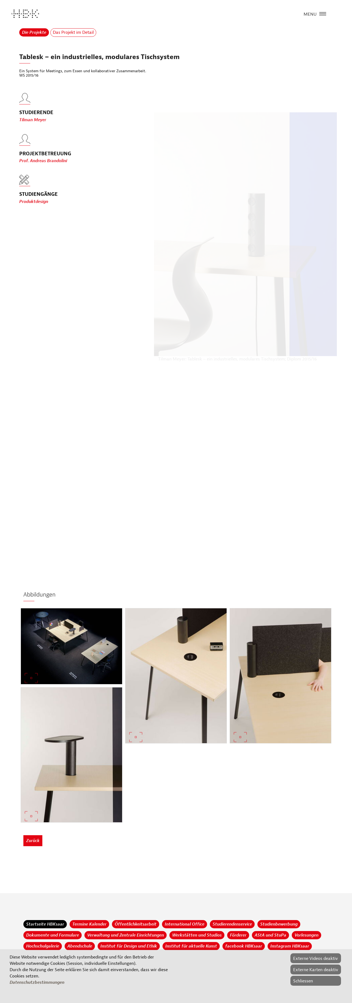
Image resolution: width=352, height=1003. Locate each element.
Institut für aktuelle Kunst (191, 946)
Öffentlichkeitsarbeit (135, 924)
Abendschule (79, 946)
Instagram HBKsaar (289, 946)
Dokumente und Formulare (52, 935)
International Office (184, 924)
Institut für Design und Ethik (128, 946)
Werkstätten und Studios (197, 935)
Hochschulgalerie (42, 946)
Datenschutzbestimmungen (37, 982)
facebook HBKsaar (243, 946)
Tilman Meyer (32, 131)
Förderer (238, 935)
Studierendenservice (232, 924)
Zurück (33, 840)
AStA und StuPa (270, 935)
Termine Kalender (89, 924)
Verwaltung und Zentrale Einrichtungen (125, 935)
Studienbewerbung (279, 924)
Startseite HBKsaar (45, 924)
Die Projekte (34, 32)
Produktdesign (33, 201)
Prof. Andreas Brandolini (43, 172)
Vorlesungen (306, 935)
